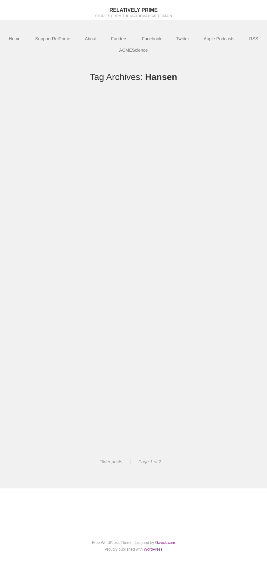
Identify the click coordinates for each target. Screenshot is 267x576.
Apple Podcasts (219, 38)
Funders (119, 38)
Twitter (182, 38)
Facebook (151, 38)
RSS (253, 38)
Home (15, 38)
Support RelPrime (52, 38)
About (91, 38)
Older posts (110, 461)
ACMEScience (133, 50)
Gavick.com (165, 542)
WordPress (153, 549)
